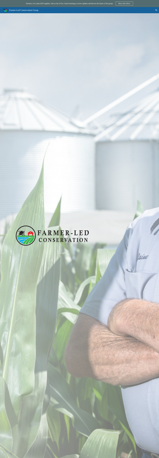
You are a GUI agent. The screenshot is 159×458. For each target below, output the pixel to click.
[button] (156, 10)
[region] (79, 3)
